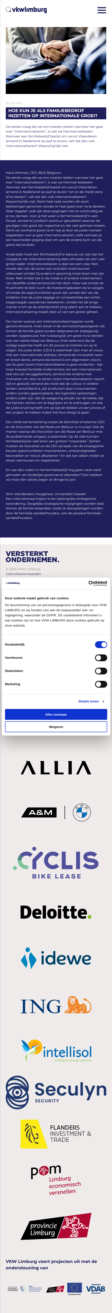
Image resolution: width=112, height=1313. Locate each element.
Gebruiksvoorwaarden (23, 574)
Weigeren (56, 727)
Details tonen (89, 701)
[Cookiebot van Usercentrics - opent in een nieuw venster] (88, 583)
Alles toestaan (56, 714)
